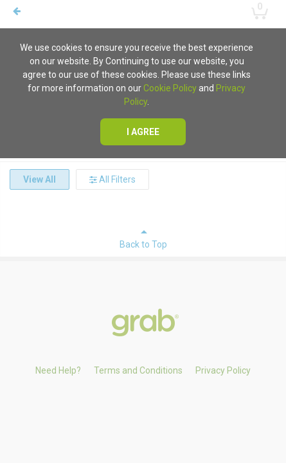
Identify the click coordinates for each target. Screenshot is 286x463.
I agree (143, 132)
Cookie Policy (170, 88)
